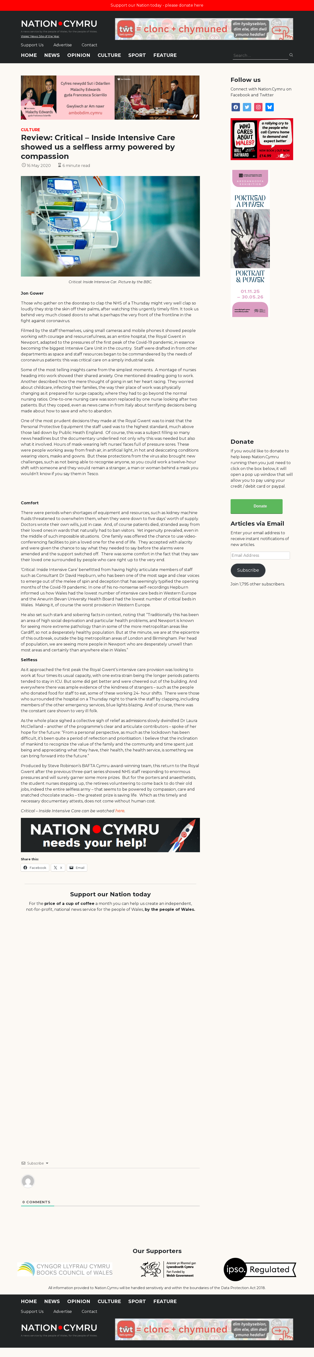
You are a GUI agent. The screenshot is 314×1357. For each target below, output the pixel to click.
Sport (137, 55)
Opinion (78, 55)
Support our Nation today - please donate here (157, 5)
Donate (260, 506)
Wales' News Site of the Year (40, 36)
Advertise (62, 45)
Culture (109, 55)
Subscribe (248, 570)
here (119, 811)
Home (29, 55)
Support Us (32, 45)
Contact (89, 45)
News (52, 55)
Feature (165, 55)
